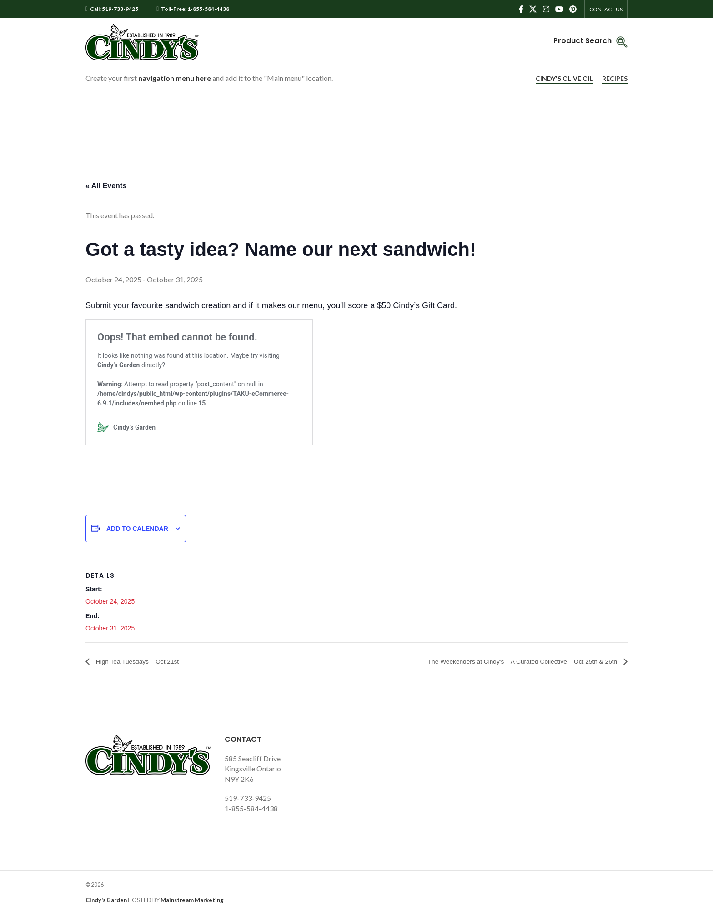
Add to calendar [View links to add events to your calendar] (137, 528)
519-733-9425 (248, 798)
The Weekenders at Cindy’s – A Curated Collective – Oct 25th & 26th (507, 661)
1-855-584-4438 (251, 809)
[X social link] (533, 9)
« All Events (105, 186)
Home (338, 128)
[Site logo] (142, 41)
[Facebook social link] (521, 9)
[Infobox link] (590, 42)
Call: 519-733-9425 (114, 9)
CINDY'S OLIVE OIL (564, 78)
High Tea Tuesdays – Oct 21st (143, 661)
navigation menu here (174, 78)
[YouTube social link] (559, 9)
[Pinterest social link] (573, 9)
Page (366, 128)
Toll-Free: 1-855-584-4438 (195, 9)
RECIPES (615, 78)
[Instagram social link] (546, 9)
